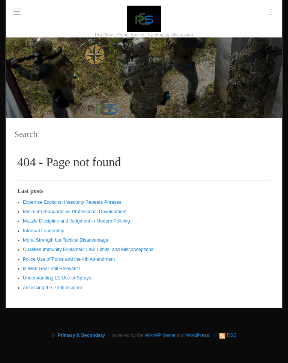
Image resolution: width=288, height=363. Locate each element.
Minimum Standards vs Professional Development (75, 211)
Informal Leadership (43, 230)
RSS (232, 335)
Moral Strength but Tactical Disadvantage (65, 240)
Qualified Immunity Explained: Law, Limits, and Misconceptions (88, 249)
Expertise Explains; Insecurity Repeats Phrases (72, 202)
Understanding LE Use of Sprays (57, 278)
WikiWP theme (160, 335)
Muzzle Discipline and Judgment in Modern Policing (76, 221)
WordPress (197, 335)
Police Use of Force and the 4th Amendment (69, 259)
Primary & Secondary (81, 335)
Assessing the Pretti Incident (52, 287)
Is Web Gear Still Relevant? (51, 268)
